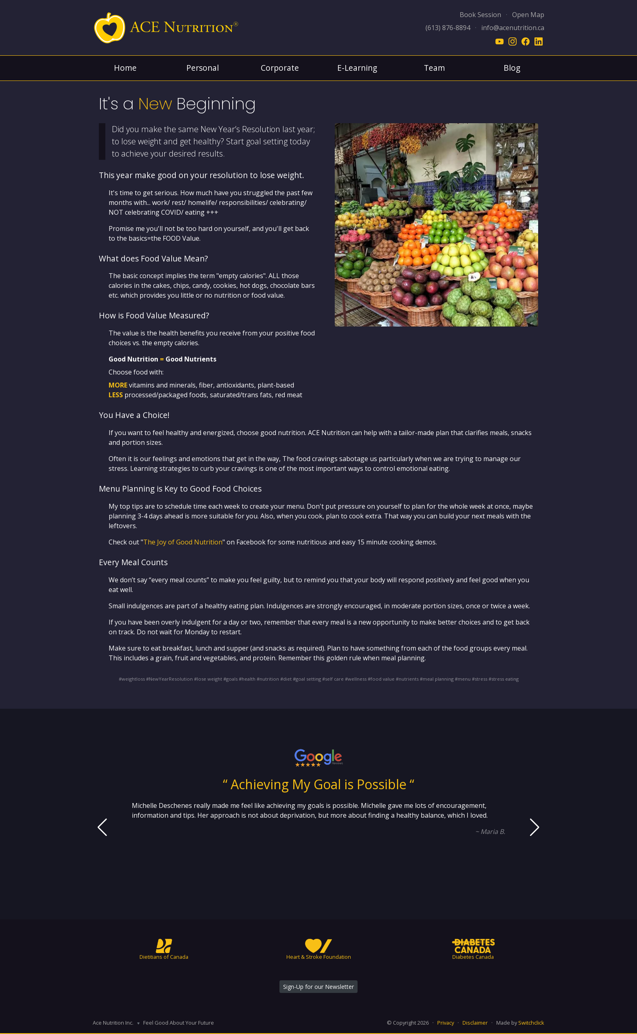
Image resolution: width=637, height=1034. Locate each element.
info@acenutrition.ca (512, 27)
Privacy (445, 1022)
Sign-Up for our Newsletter (318, 986)
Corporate (280, 67)
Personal (202, 67)
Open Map (528, 14)
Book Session (480, 14)
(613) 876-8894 (447, 27)
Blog (512, 67)
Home (125, 67)
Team (434, 67)
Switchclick (531, 1022)
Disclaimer (475, 1022)
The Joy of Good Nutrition (183, 542)
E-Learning (357, 67)
